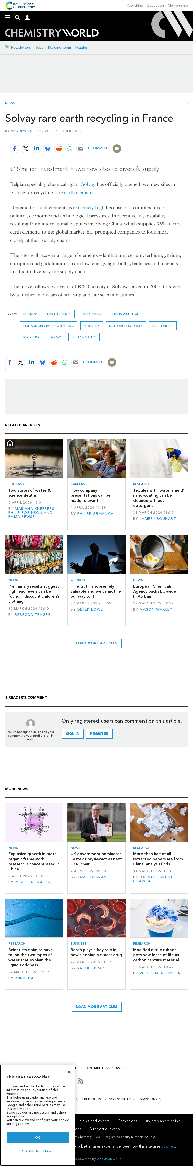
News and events (94, 1121)
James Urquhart (158, 519)
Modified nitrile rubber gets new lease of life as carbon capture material (156, 954)
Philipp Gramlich (95, 514)
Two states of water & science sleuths (29, 493)
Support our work (105, 1129)
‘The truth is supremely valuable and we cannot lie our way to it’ (96, 591)
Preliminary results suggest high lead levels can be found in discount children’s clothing (33, 594)
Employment (92, 314)
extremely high (89, 207)
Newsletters (21, 47)
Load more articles (96, 643)
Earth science (59, 314)
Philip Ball (26, 978)
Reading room (59, 47)
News (10, 103)
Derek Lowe (90, 609)
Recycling (32, 337)
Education (155, 5)
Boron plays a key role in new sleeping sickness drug (96, 952)
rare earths (162, 326)
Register (99, 734)
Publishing (135, 5)
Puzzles (81, 47)
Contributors (97, 1068)
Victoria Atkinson (160, 973)
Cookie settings (38, 1151)
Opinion (78, 580)
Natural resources (126, 326)
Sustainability (84, 337)
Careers (78, 484)
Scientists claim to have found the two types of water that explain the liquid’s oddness (30, 957)
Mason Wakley (156, 609)
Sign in (72, 734)
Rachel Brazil (92, 968)
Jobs (39, 47)
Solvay (88, 184)
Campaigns (127, 1121)
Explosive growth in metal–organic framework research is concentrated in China (34, 861)
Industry (92, 326)
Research (141, 484)
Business (30, 314)
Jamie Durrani (92, 877)
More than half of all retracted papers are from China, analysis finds (158, 858)
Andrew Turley (26, 131)
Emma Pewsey (23, 517)
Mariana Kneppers (34, 509)
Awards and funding (163, 1121)
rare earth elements (74, 192)
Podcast (16, 484)
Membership (178, 5)
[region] (37, 1115)
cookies (168, 1146)
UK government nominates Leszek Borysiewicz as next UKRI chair (96, 858)
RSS (119, 1068)
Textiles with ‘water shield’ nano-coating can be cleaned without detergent (158, 498)
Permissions (147, 1099)
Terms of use (91, 1099)
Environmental (125, 314)
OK (37, 1137)
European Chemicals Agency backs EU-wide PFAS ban (154, 591)
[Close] (69, 1072)
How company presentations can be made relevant (91, 495)
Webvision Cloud (108, 1159)
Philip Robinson (25, 513)
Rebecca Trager (33, 615)
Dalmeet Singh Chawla (152, 879)
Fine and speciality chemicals (48, 326)
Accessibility (120, 1099)
